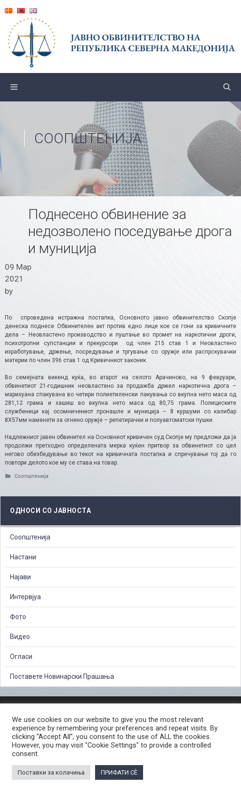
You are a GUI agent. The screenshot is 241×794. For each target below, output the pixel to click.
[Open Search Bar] (227, 87)
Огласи (21, 656)
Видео (20, 636)
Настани (23, 557)
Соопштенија (88, 138)
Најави (20, 577)
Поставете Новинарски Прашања (62, 676)
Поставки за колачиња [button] (51, 772)
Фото (18, 617)
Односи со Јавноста (50, 510)
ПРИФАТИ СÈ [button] (119, 772)
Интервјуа (25, 597)
